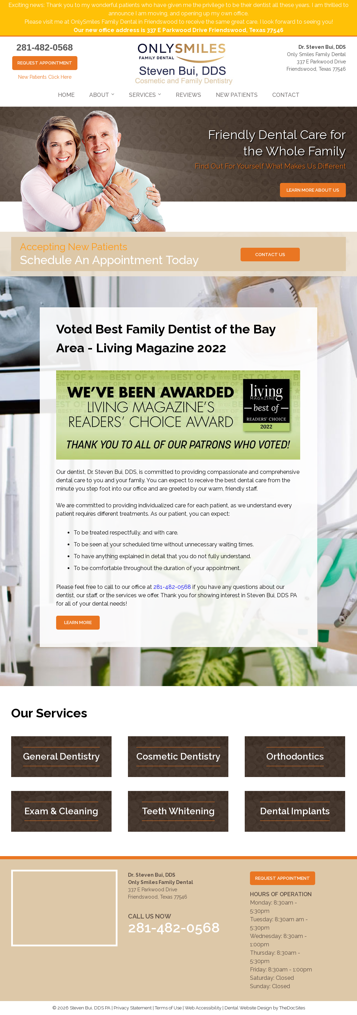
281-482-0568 (44, 47)
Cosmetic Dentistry (178, 756)
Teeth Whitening (178, 811)
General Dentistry (61, 756)
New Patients (237, 95)
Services (142, 95)
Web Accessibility (203, 1007)
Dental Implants (295, 811)
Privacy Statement (133, 1007)
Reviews (188, 95)
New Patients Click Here (44, 77)
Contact (285, 95)
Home (66, 95)
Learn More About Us (313, 190)
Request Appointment (44, 63)
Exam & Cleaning (61, 811)
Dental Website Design (248, 1007)
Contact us (270, 254)
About (99, 95)
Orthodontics (295, 756)
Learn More (78, 622)
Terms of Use (168, 1007)
